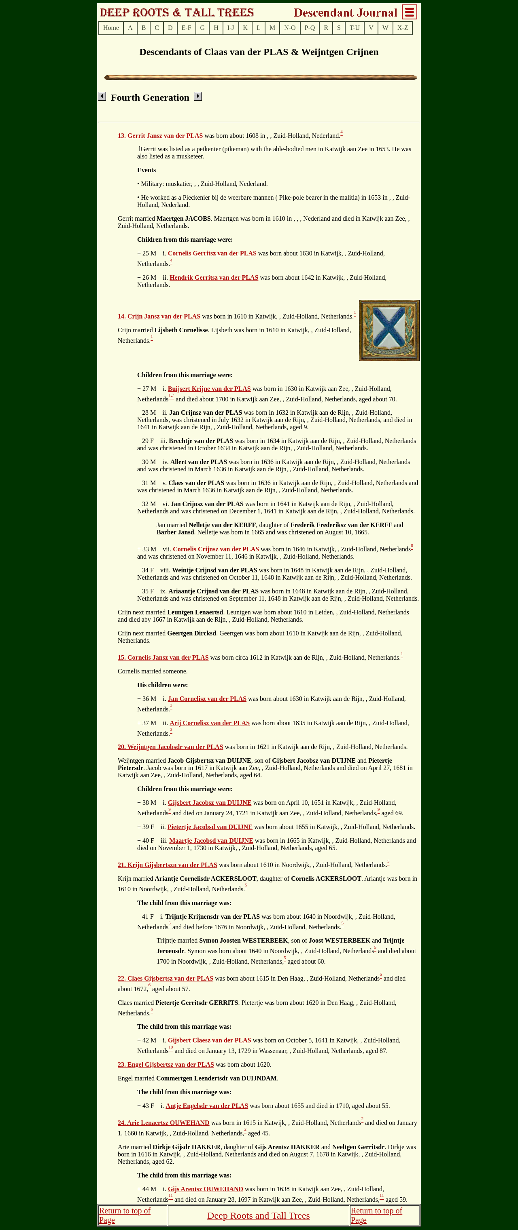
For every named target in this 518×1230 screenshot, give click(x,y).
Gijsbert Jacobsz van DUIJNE (210, 802)
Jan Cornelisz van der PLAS (207, 698)
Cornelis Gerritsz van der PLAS (212, 253)
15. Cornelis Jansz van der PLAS (163, 657)
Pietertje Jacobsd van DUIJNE (210, 826)
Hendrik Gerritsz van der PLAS (214, 277)
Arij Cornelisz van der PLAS (210, 722)
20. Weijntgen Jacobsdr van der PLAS (170, 746)
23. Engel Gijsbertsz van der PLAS (166, 1064)
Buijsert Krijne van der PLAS (209, 388)
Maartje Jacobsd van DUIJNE (211, 840)
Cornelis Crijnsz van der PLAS (216, 549)
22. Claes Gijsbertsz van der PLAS (165, 978)
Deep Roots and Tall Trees (258, 1215)
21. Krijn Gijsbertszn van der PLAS (167, 864)
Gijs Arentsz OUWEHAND (205, 1189)
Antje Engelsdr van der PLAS (207, 1105)
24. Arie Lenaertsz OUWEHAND (164, 1122)
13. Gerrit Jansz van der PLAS (160, 135)
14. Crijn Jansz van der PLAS (159, 316)
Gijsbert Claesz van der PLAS (209, 1040)
